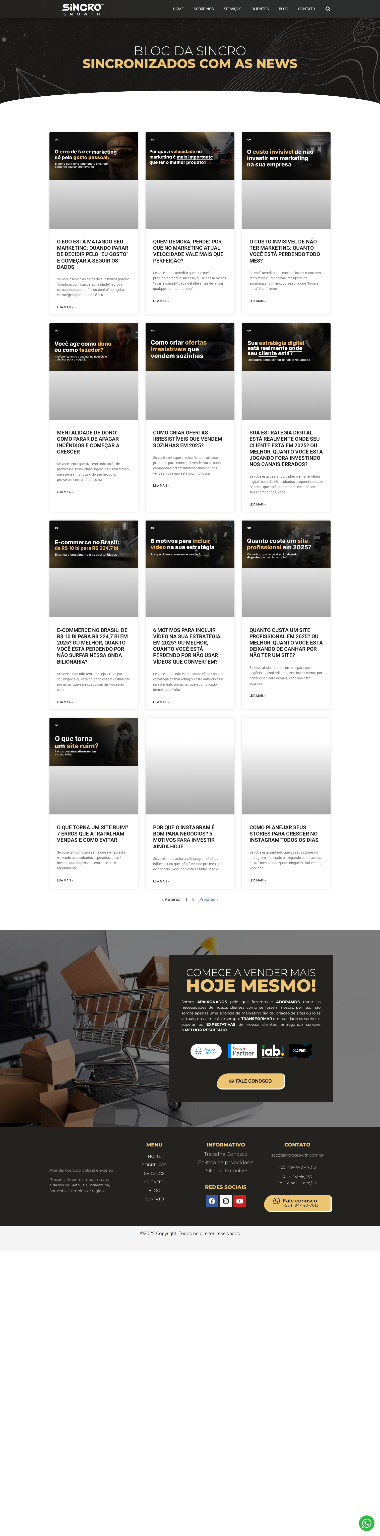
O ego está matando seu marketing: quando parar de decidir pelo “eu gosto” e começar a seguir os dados (92, 254)
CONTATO (306, 9)
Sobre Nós (204, 9)
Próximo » (208, 899)
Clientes (260, 9)
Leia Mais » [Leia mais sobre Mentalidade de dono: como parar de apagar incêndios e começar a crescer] (65, 492)
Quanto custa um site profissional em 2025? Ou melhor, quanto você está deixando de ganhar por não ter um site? (286, 643)
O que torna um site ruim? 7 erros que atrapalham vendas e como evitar (92, 833)
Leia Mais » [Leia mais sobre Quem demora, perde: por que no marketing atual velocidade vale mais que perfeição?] (161, 301)
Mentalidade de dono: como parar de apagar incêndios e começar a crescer (88, 442)
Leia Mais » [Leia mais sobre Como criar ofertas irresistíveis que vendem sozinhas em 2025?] (161, 485)
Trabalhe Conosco (225, 1154)
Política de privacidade (226, 1162)
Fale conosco (300, 1201)
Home (178, 9)
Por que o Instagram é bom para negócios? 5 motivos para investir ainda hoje (184, 837)
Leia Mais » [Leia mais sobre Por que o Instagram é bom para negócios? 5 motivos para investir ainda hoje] (161, 881)
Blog (283, 9)
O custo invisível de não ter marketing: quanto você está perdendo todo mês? (284, 251)
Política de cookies (225, 1171)
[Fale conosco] (276, 1201)
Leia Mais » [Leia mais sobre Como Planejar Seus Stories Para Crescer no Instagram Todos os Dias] (257, 880)
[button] (328, 9)
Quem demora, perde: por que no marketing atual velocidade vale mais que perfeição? (188, 251)
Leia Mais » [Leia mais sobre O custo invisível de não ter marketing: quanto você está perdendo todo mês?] (257, 301)
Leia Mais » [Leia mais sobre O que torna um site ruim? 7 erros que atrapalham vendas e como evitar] (65, 880)
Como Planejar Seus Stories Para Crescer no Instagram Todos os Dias (284, 833)
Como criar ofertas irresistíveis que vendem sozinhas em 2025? (187, 439)
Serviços (232, 9)
